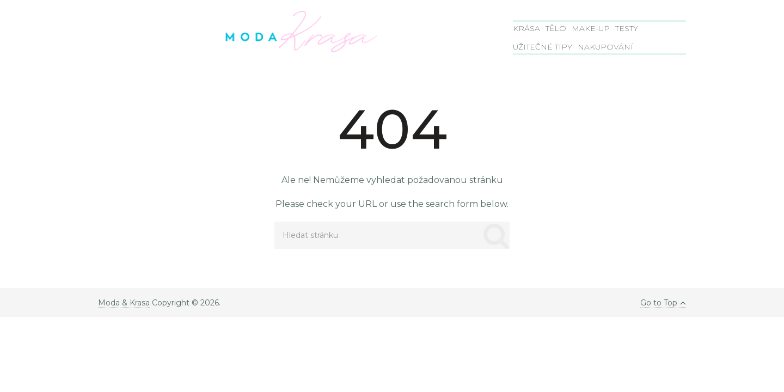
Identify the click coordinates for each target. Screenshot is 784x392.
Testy (626, 28)
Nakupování (605, 47)
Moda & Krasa (124, 303)
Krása (526, 28)
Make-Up (591, 28)
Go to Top (663, 303)
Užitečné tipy (542, 47)
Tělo (556, 28)
